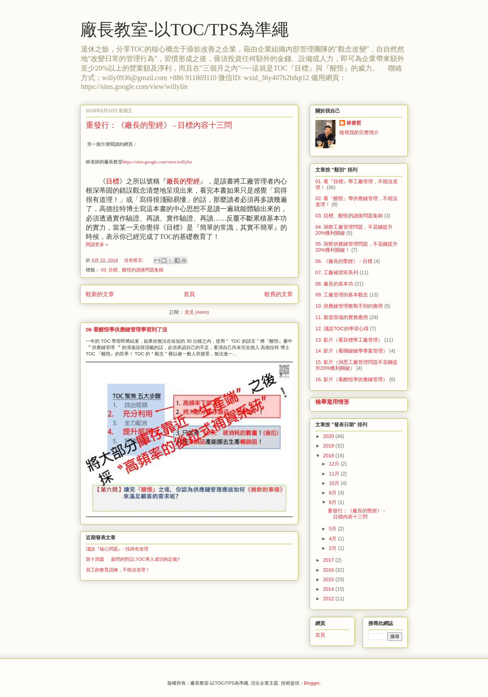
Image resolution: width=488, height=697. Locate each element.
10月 (334, 483)
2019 (329, 446)
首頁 (189, 294)
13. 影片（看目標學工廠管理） (349, 340)
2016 (329, 570)
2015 (329, 579)
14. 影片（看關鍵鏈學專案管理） (351, 351)
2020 (329, 436)
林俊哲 (353, 123)
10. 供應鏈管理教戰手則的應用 (349, 306)
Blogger (312, 683)
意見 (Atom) (197, 312)
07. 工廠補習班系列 (336, 272)
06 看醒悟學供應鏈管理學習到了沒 (126, 329)
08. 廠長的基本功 (334, 284)
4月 (333, 538)
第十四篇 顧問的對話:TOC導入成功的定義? (133, 559)
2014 (329, 589)
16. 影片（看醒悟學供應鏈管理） (351, 379)
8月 (333, 492)
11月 (334, 473)
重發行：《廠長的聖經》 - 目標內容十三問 (159, 125)
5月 (333, 528)
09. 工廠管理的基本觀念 (341, 295)
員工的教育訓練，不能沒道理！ (118, 569)
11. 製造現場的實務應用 (341, 317)
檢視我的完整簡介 (359, 132)
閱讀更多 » (97, 244)
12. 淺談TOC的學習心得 (342, 328)
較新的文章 (100, 294)
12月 (334, 464)
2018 (329, 455)
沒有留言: (134, 260)
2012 (329, 598)
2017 (329, 560)
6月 (333, 502)
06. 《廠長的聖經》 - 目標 (344, 261)
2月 (333, 548)
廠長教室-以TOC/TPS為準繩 (184, 29)
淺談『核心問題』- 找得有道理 (117, 549)
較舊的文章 (278, 294)
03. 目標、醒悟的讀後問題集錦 (132, 269)
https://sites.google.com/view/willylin (157, 161)
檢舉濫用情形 (332, 401)
